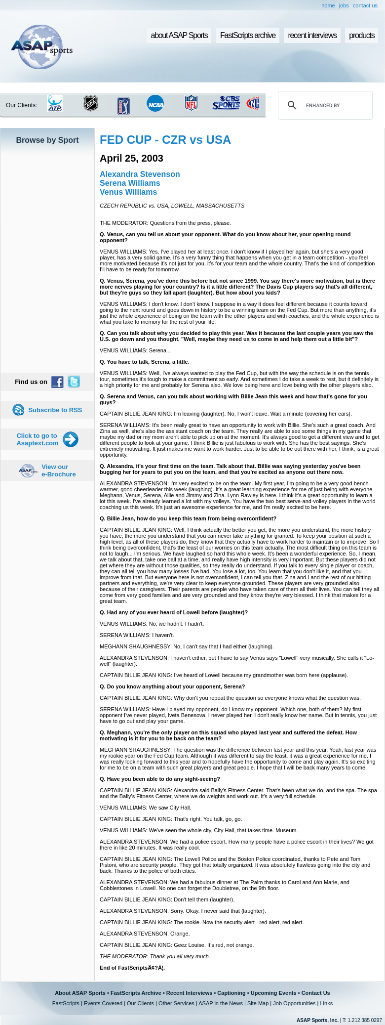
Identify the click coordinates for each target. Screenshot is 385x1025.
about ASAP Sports (179, 35)
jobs (344, 5)
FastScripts (65, 1003)
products (361, 35)
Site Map (258, 1003)
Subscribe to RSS (55, 410)
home (328, 5)
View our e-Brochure (58, 470)
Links (326, 1003)
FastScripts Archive (136, 993)
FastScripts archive (247, 35)
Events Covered (103, 1003)
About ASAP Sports (80, 993)
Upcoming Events (274, 993)
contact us (365, 5)
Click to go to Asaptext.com (37, 439)
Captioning (231, 993)
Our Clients (140, 1003)
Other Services (176, 1003)
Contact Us (316, 993)
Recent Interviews (189, 993)
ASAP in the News (220, 1003)
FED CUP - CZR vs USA (165, 139)
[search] (324, 105)
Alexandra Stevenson (140, 174)
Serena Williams (130, 183)
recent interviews (312, 35)
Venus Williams (128, 192)
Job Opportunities (294, 1003)
